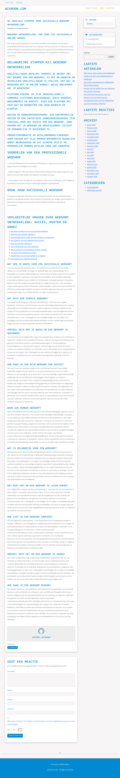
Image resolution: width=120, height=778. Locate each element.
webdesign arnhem (94, 44)
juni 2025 (90, 152)
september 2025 (93, 143)
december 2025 (93, 134)
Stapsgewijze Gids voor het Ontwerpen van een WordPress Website (99, 102)
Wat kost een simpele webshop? (23, 234)
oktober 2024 (92, 176)
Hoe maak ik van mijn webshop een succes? (27, 240)
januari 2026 (91, 131)
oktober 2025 (92, 140)
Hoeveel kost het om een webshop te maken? (28, 256)
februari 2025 (92, 164)
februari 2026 (92, 128)
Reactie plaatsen (15, 735)
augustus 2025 (92, 146)
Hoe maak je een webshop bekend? (24, 259)
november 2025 (93, 137)
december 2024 (93, 170)
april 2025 (90, 158)
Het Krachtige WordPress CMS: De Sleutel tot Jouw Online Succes (97, 96)
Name (10, 690)
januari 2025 (91, 167)
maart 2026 (91, 125)
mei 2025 (90, 155)
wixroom (46, 637)
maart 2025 (91, 161)
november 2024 (93, 173)
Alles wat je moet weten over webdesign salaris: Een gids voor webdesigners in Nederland (99, 76)
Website (10, 709)
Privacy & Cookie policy (60, 764)
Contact (19, 3)
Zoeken (87, 53)
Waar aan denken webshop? (21, 243)
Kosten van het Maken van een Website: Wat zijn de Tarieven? (99, 90)
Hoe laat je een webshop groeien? (23, 253)
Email (10, 699)
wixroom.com (15, 9)
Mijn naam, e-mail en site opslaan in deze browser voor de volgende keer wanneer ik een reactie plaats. (41, 723)
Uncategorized (92, 39)
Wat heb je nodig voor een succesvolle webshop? (29, 231)
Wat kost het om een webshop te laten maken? (29, 250)
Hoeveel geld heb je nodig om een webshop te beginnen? (32, 237)
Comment (11, 671)
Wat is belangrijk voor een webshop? (25, 246)
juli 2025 (90, 149)
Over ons (9, 3)
